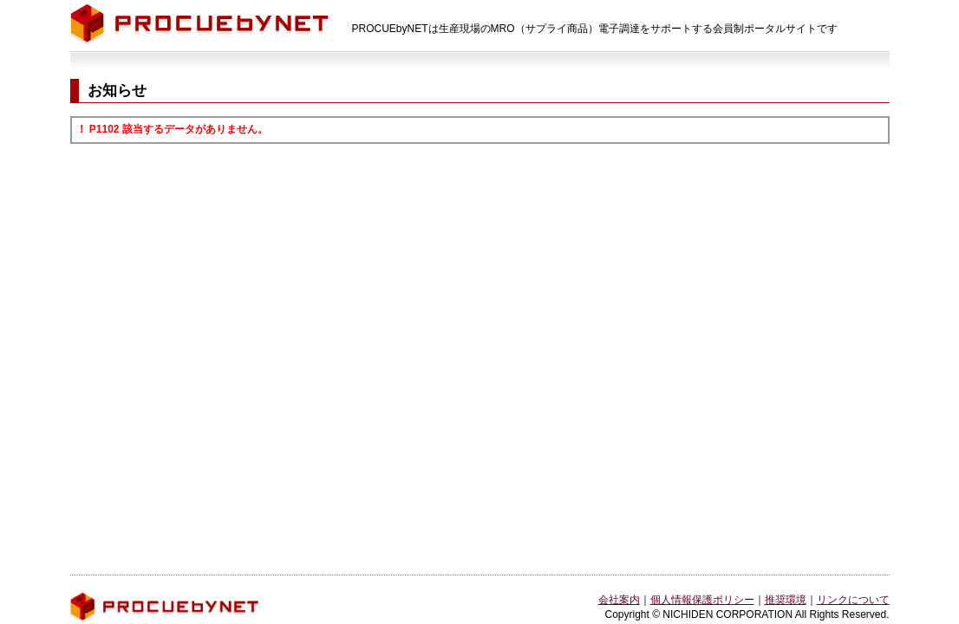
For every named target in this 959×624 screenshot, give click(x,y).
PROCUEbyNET (199, 25)
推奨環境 (785, 600)
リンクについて (853, 600)
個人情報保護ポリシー (702, 600)
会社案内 (619, 600)
